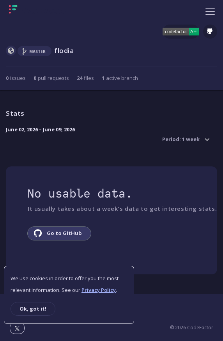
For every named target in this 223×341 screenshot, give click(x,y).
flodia (64, 50)
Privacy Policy (98, 289)
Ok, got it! (32, 308)
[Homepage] (37, 11)
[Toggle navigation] (210, 11)
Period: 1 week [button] (181, 139)
